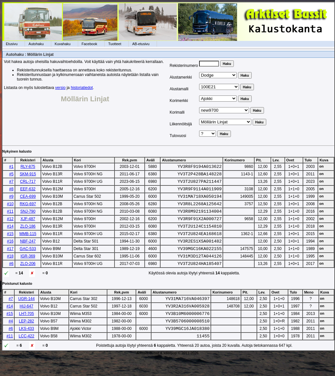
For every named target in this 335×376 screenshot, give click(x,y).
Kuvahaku (63, 44)
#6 (11, 276)
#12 (10, 225)
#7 (11, 183)
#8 (11, 192)
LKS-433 (26, 346)
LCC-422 (26, 354)
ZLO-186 (27, 234)
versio (60, 87)
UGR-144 (26, 312)
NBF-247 (28, 251)
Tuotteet (114, 44)
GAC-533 (28, 259)
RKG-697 (28, 209)
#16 (10, 251)
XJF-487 (27, 225)
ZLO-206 (27, 276)
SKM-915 (28, 175)
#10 (10, 209)
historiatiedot (82, 87)
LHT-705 (26, 329)
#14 (10, 234)
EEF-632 (27, 192)
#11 (10, 217)
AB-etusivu (141, 44)
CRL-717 (28, 183)
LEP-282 (26, 337)
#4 (11, 337)
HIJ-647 (26, 321)
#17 (10, 259)
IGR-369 (27, 268)
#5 (11, 175)
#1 (11, 166)
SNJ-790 (27, 217)
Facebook (89, 44)
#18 (10, 268)
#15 (10, 242)
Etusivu (12, 44)
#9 (11, 200)
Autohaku (36, 44)
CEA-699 (28, 200)
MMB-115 (27, 242)
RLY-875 (27, 166)
